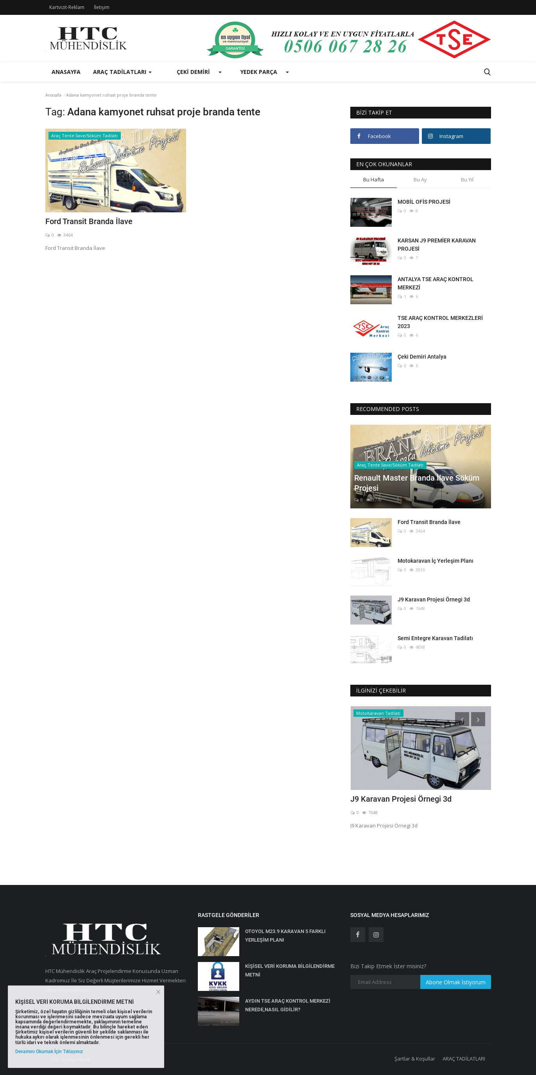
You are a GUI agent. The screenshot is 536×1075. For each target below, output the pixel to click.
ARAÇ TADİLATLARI (464, 1058)
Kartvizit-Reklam (66, 7)
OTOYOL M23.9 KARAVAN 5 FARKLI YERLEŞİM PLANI (285, 935)
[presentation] (462, 719)
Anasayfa (66, 71)
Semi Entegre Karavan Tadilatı (435, 638)
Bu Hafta (373, 179)
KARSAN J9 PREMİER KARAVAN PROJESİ (437, 244)
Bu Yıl (467, 179)
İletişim (101, 7)
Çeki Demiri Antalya (422, 357)
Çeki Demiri (193, 71)
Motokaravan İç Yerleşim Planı (435, 561)
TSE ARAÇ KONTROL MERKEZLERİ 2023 (440, 322)
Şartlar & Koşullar (414, 1058)
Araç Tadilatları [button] (122, 71)
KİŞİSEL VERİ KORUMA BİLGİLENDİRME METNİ (290, 970)
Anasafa (53, 95)
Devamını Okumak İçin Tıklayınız (49, 1051)
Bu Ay (420, 179)
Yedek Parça (258, 71)
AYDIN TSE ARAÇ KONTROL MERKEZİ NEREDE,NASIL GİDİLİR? (287, 1005)
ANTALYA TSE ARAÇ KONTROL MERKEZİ (435, 283)
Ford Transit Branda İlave (89, 221)
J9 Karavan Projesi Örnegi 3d (434, 599)
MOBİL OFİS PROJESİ (424, 202)
